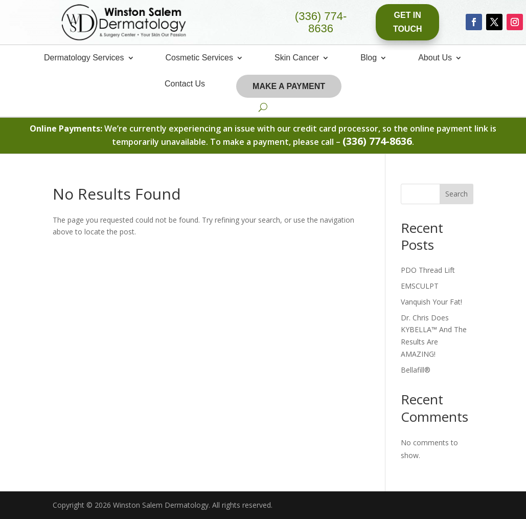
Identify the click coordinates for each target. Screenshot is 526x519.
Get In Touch (407, 22)
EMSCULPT (420, 286)
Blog (368, 58)
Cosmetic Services (199, 58)
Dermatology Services (84, 58)
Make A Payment (289, 86)
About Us (435, 58)
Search (456, 194)
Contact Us (185, 84)
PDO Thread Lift (428, 270)
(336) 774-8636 (321, 22)
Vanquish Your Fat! (431, 302)
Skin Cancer (297, 58)
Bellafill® (415, 370)
